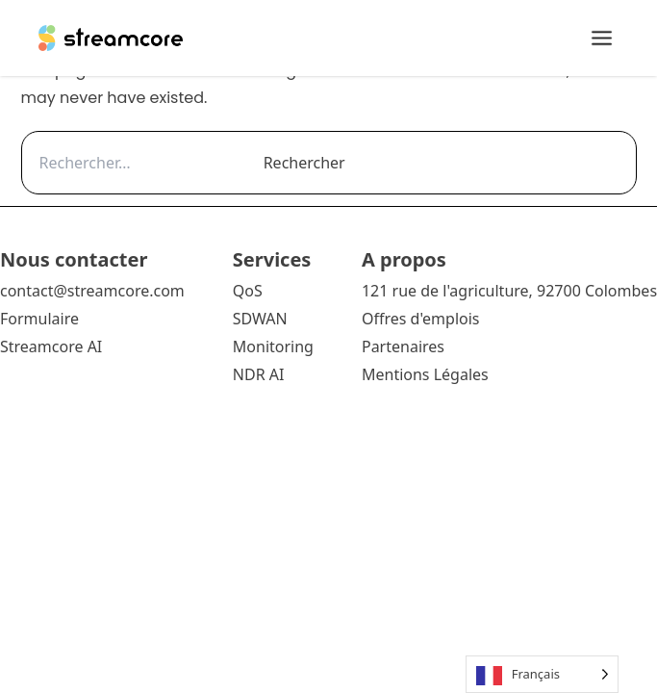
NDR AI (259, 374)
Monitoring (273, 346)
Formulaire (39, 318)
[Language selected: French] (542, 674)
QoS (248, 290)
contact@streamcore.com (92, 290)
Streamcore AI (53, 346)
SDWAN (260, 318)
